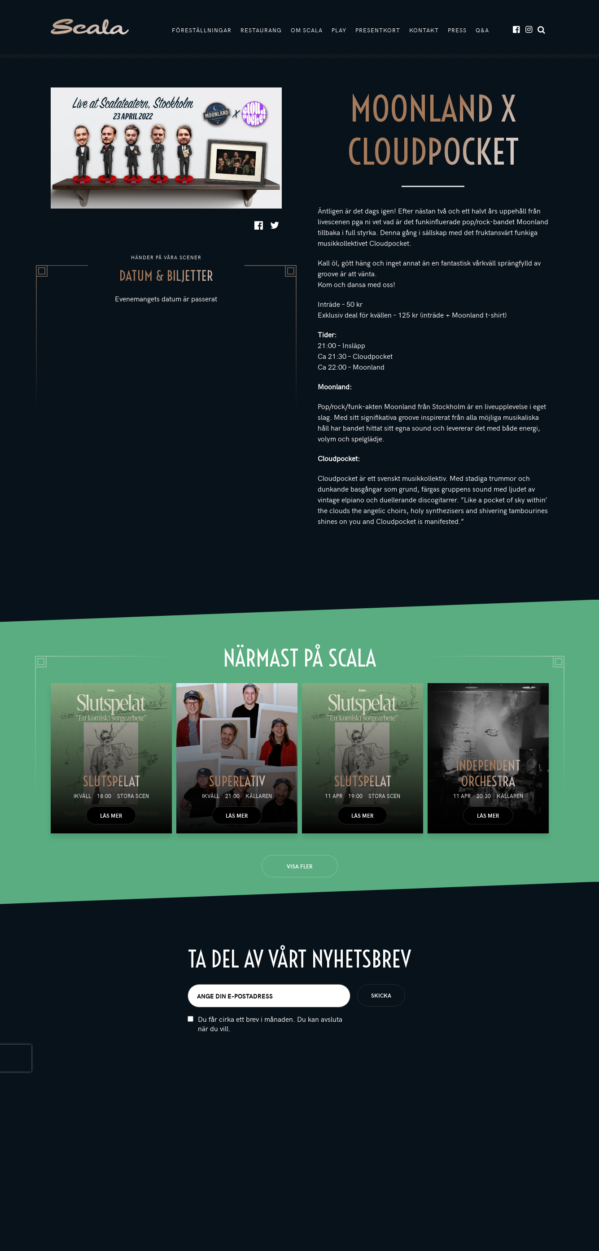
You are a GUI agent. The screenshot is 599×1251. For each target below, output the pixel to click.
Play (339, 30)
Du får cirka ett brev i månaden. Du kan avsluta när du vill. (270, 1029)
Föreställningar (202, 30)
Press (457, 30)
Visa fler (299, 866)
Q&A (482, 30)
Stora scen (133, 795)
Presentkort (377, 30)
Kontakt (424, 30)
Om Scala (307, 30)
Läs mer (111, 815)
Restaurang (261, 30)
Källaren (258, 795)
